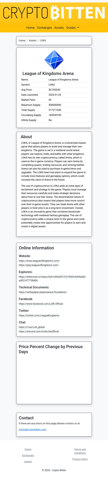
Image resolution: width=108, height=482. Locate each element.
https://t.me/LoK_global (32, 327)
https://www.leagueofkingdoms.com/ (39, 260)
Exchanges (44, 27)
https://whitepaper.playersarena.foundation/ (43, 292)
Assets (59, 27)
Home (30, 27)
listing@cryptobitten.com (32, 429)
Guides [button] (71, 27)
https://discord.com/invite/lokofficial (39, 331)
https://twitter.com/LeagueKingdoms (39, 315)
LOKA (43, 40)
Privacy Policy (80, 459)
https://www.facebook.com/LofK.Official (41, 303)
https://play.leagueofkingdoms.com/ (39, 265)
